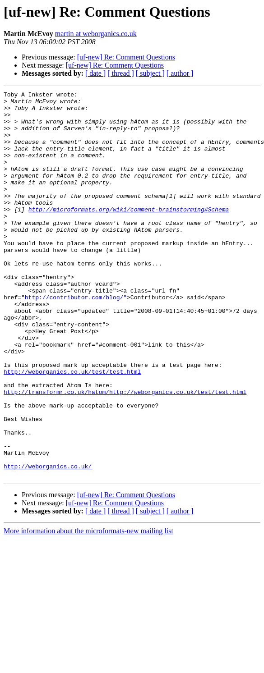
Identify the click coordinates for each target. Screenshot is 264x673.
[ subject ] (150, 73)
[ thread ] (120, 73)
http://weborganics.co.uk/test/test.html (72, 428)
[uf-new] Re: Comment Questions (126, 57)
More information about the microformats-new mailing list (88, 608)
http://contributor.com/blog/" (76, 339)
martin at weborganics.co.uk (96, 33)
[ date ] (95, 73)
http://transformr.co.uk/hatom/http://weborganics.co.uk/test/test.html (125, 453)
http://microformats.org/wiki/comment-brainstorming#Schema (128, 233)
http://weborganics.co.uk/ (48, 542)
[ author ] (180, 73)
